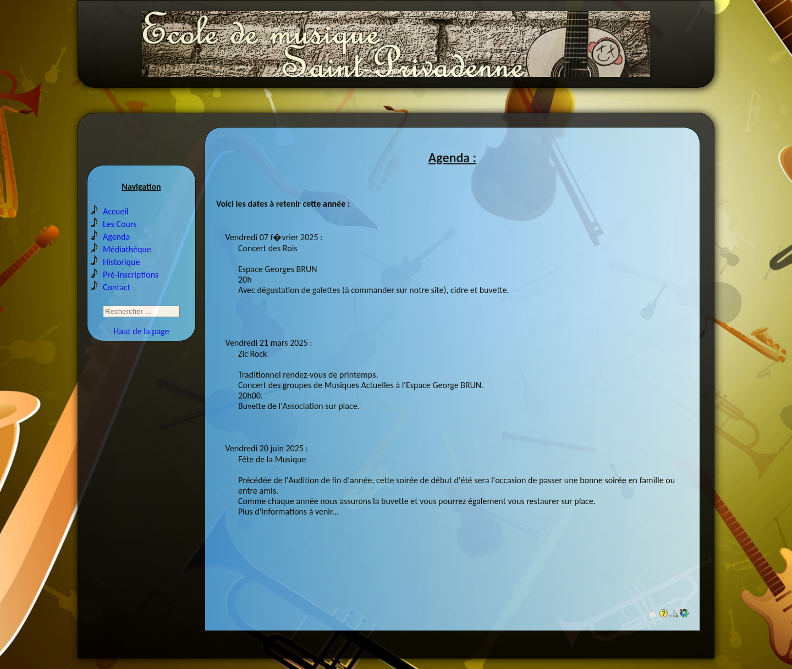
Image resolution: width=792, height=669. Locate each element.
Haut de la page (141, 331)
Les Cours (120, 224)
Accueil (116, 211)
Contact (116, 287)
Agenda (116, 236)
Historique (121, 262)
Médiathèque (127, 249)
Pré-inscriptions (130, 274)
